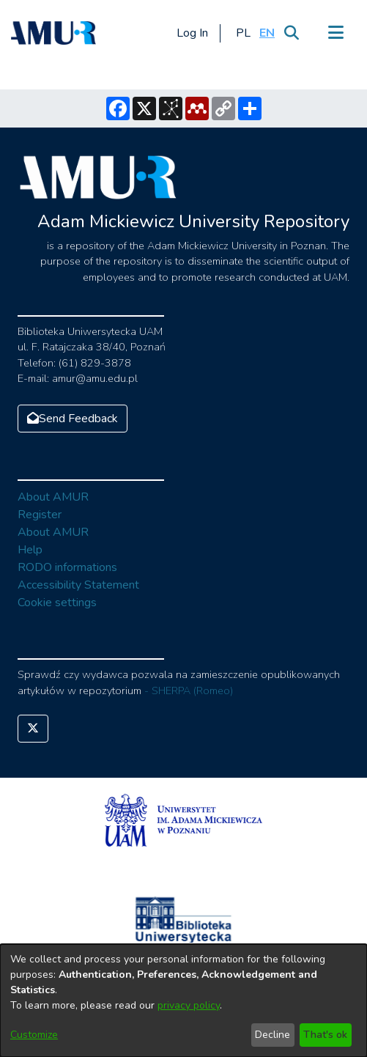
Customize (34, 1035)
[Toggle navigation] (335, 33)
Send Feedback (72, 418)
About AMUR (53, 497)
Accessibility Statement (78, 585)
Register (40, 515)
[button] (243, 33)
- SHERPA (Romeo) (188, 690)
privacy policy (188, 1005)
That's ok (325, 1035)
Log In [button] (193, 33)
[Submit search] (291, 33)
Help (30, 550)
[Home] (53, 33)
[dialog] (183, 1000)
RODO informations (67, 567)
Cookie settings (57, 602)
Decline (272, 1035)
